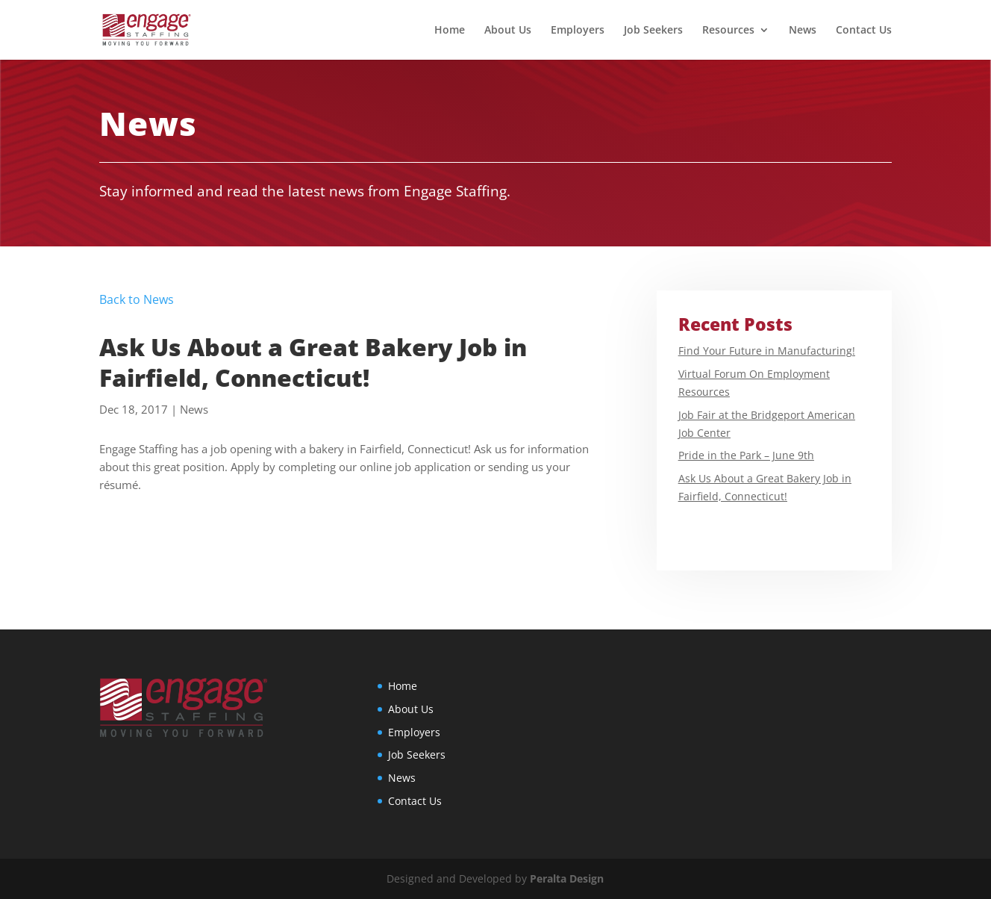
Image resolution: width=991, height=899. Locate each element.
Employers (577, 31)
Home (449, 31)
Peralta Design (567, 878)
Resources (728, 31)
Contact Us (864, 31)
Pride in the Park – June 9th (746, 455)
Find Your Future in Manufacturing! (766, 350)
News (802, 31)
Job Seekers (653, 31)
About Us (507, 31)
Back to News (136, 299)
